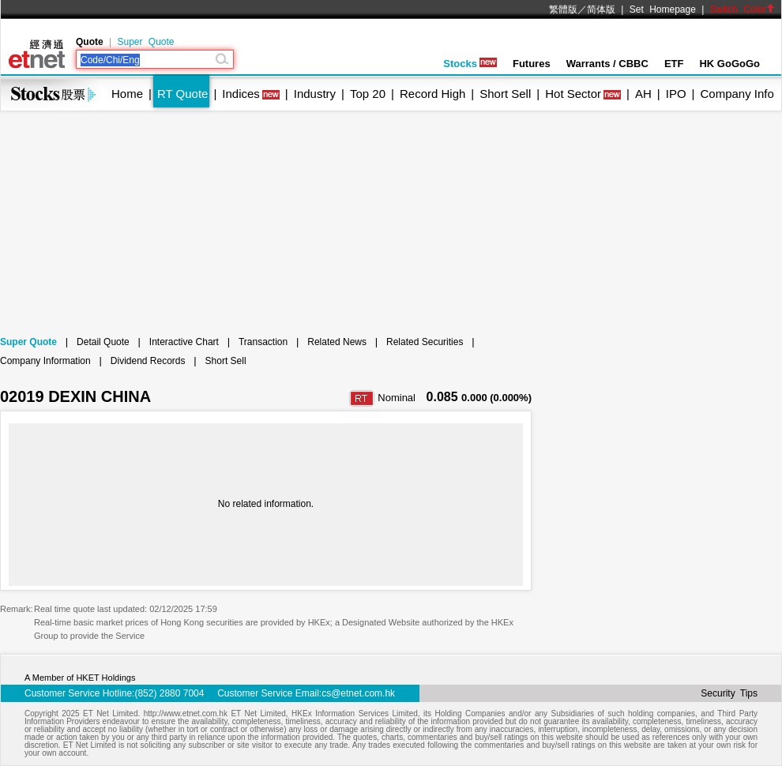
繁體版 (563, 9)
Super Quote (145, 41)
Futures (532, 63)
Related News (337, 341)
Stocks (470, 63)
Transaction (263, 341)
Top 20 (367, 93)
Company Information (45, 360)
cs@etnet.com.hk (358, 693)
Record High (432, 93)
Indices (241, 93)
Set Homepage (663, 9)
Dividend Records (148, 360)
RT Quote (182, 93)
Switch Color (742, 9)
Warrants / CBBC (607, 63)
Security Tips (729, 693)
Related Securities (424, 341)
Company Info (736, 93)
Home (127, 93)
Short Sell (505, 93)
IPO (676, 93)
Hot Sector (573, 93)
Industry (315, 93)
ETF (674, 63)
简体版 (601, 9)
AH (643, 93)
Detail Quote (103, 341)
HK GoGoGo (729, 63)
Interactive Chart (184, 341)
